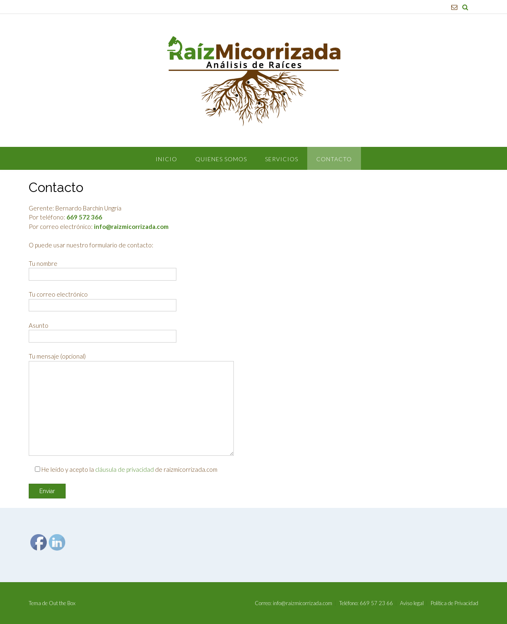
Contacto (334, 158)
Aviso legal (412, 603)
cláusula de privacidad (124, 469)
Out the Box (62, 603)
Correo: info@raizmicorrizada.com (293, 603)
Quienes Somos (221, 158)
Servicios (281, 158)
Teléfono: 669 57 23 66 (366, 603)
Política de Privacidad (454, 603)
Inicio (166, 158)
